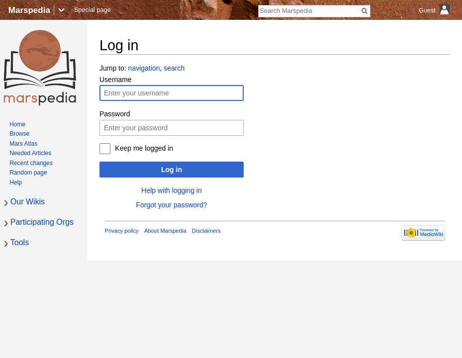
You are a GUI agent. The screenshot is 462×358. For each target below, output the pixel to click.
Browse (19, 133)
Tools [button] (19, 242)
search (174, 68)
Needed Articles (30, 153)
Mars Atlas (23, 143)
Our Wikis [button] (27, 201)
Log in (171, 170)
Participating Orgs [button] (42, 222)
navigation (144, 68)
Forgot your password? (171, 205)
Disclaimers (206, 231)
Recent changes (31, 163)
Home (17, 124)
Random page (28, 172)
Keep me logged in (144, 148)
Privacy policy (122, 231)
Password (114, 114)
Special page (92, 9)
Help (15, 182)
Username (115, 80)
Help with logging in (171, 190)
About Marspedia (165, 231)
